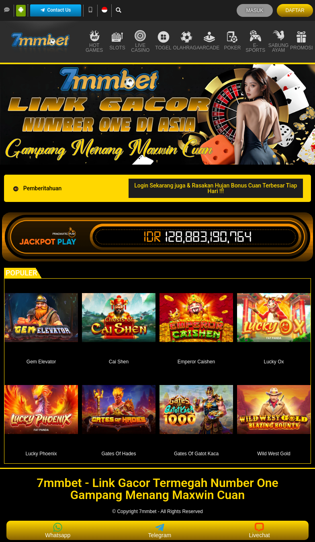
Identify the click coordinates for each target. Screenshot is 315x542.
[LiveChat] (7, 9)
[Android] (21, 9)
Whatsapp (57, 530)
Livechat (259, 530)
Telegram (160, 530)
